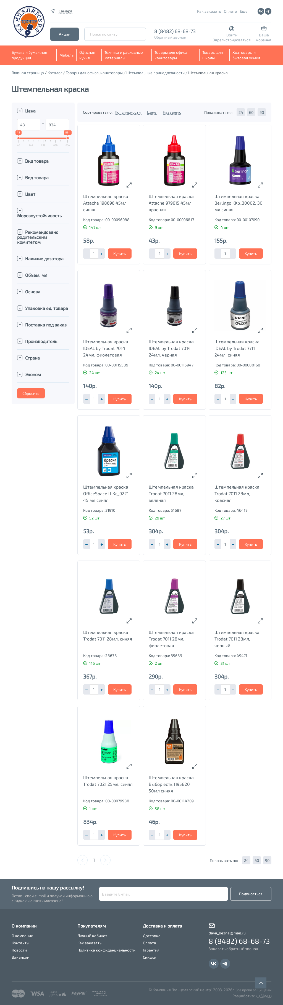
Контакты (20, 942)
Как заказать (209, 11)
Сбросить (30, 393)
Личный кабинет (92, 935)
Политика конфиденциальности (106, 950)
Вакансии (20, 957)
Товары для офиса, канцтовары (171, 55)
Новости (19, 950)
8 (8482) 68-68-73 (175, 31)
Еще (244, 11)
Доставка (152, 935)
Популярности (128, 112)
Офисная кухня (87, 55)
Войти (231, 35)
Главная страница (28, 72)
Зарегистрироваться (232, 39)
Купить (119, 253)
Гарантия (151, 950)
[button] (101, 253)
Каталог (55, 72)
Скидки (149, 957)
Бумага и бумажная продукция (29, 55)
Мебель (66, 55)
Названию (172, 112)
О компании (22, 935)
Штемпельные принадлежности (155, 72)
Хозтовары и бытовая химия (246, 55)
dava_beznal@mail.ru (227, 933)
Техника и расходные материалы (123, 55)
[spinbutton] (94, 253)
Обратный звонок (170, 37)
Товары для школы (212, 55)
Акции (64, 34)
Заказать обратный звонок (233, 948)
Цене (152, 112)
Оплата (230, 11)
